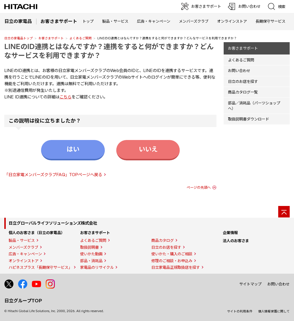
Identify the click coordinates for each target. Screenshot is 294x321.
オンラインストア (232, 21)
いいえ (148, 149)
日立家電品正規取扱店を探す (175, 267)
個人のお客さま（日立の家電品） (37, 232)
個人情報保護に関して (274, 311)
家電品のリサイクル (97, 267)
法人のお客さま (236, 240)
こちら (65, 97)
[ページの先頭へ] (284, 211)
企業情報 (230, 232)
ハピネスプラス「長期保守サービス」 (40, 267)
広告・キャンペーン (25, 254)
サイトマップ (250, 284)
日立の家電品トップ (18, 38)
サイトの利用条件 (239, 311)
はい (73, 149)
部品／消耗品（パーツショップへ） (254, 106)
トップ (88, 21)
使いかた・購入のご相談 (171, 254)
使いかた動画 (91, 254)
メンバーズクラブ (193, 21)
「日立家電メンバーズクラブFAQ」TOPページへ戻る (53, 174)
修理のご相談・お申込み (171, 260)
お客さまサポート (51, 38)
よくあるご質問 (80, 38)
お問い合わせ (239, 70)
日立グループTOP (23, 301)
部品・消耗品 (91, 260)
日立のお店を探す (243, 81)
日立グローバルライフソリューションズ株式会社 (53, 223)
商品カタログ (162, 240)
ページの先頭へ (199, 187)
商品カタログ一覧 (243, 92)
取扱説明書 (89, 247)
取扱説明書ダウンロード (248, 119)
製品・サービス (22, 240)
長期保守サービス (270, 21)
